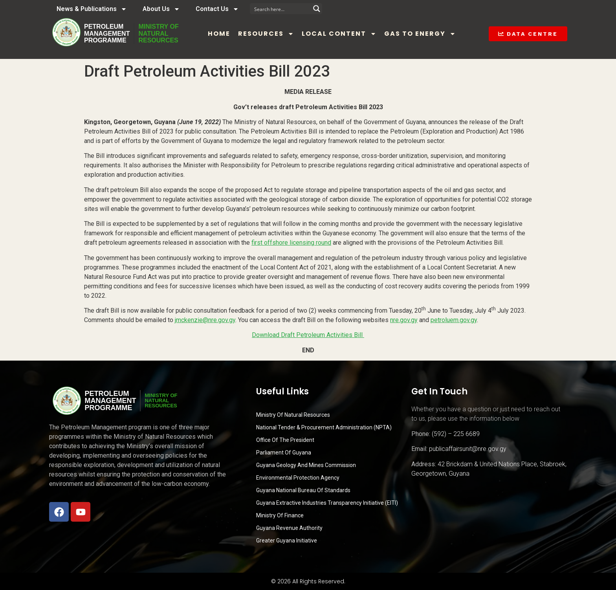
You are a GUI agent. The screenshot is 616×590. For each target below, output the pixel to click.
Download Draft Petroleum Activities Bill (308, 335)
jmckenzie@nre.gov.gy (205, 320)
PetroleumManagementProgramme (107, 33)
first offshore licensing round (291, 242)
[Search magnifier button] (316, 8)
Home (219, 33)
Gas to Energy (420, 34)
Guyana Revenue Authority (289, 528)
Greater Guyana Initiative (286, 540)
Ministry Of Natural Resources (293, 415)
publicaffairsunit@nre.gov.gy (467, 449)
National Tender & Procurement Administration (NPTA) (324, 427)
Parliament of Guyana (283, 452)
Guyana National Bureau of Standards (303, 490)
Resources (266, 34)
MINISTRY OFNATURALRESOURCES (158, 33)
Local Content (339, 34)
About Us (161, 9)
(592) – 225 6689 (456, 434)
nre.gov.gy (404, 320)
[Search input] (281, 9)
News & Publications (92, 9)
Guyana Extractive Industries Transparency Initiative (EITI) (327, 503)
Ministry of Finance (280, 515)
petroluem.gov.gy (454, 320)
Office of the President (285, 440)
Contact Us (217, 9)
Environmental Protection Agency (297, 478)
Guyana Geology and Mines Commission (306, 465)
